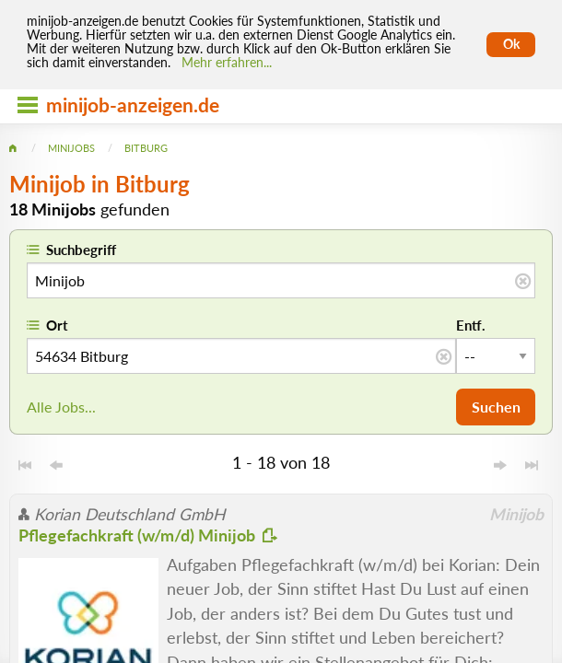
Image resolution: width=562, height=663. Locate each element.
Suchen (496, 406)
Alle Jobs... (61, 406)
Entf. (471, 325)
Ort (57, 325)
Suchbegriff (81, 249)
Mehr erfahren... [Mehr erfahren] (226, 62)
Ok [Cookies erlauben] (511, 44)
